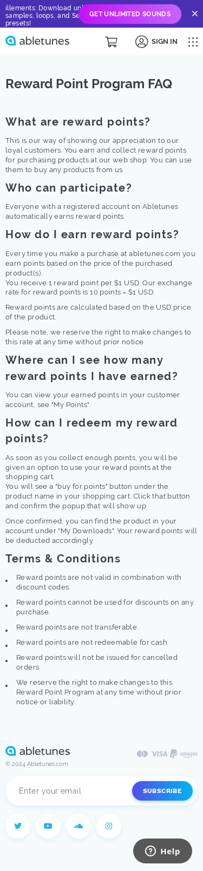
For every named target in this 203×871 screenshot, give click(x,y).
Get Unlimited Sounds (130, 14)
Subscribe (162, 791)
